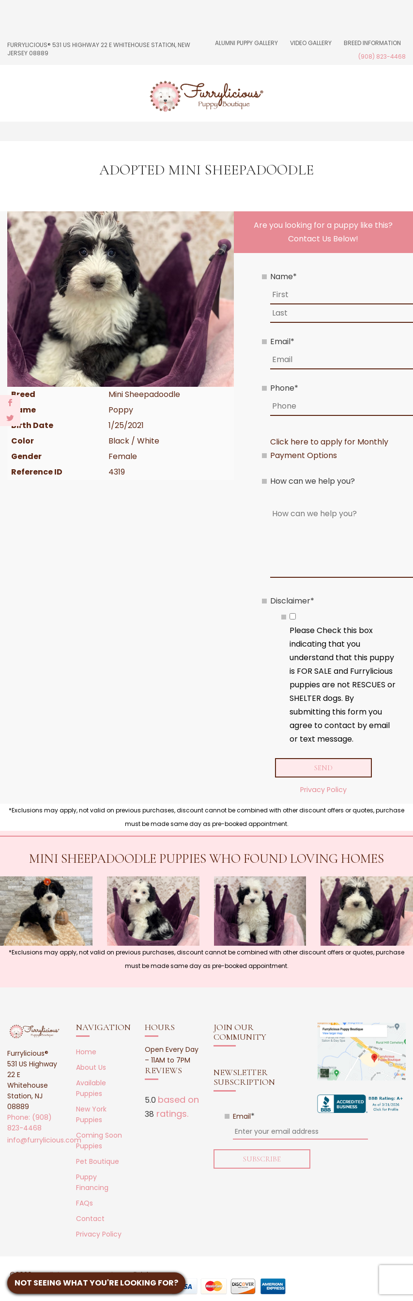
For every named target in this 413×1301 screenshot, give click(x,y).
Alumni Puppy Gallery (246, 43)
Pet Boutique (97, 1162)
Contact (90, 1219)
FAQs (84, 1203)
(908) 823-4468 (382, 56)
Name (283, 276)
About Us (91, 1068)
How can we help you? (312, 481)
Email (282, 341)
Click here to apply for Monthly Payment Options (329, 448)
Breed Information (372, 43)
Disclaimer (292, 600)
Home (86, 1052)
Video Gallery (311, 43)
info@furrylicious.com (44, 1140)
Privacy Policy (323, 790)
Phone (284, 388)
